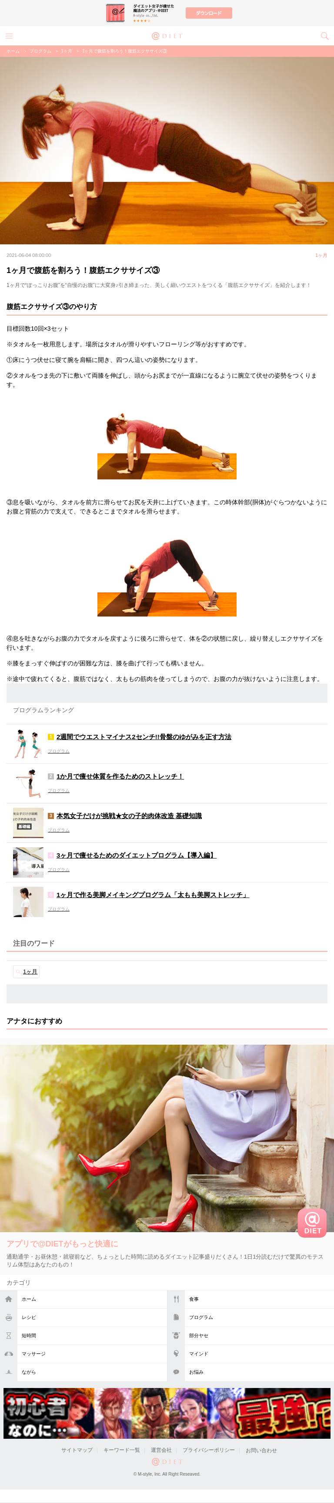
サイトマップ (77, 1450)
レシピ (29, 1317)
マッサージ (34, 1353)
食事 (194, 1299)
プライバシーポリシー (209, 1450)
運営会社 (161, 1450)
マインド (198, 1353)
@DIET (167, 35)
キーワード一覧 (122, 1450)
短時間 (29, 1335)
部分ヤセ (198, 1335)
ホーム (29, 1299)
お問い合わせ (261, 1450)
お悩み (196, 1372)
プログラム (201, 1317)
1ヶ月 (67, 51)
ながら (29, 1372)
